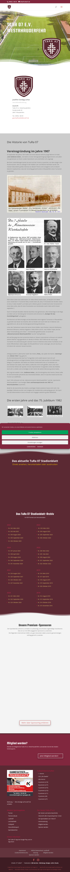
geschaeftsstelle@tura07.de (20, 118)
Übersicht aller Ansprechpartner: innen (50, 816)
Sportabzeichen (13, 830)
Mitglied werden (43, 824)
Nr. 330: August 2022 (44, 557)
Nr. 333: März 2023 (43, 528)
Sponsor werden (43, 827)
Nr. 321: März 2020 (14, 596)
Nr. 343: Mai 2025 (13, 531)
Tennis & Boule (12, 816)
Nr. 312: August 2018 (44, 596)
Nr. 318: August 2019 (44, 580)
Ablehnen (35, 437)
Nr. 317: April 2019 (43, 576)
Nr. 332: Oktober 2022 (44, 563)
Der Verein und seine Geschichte (48, 813)
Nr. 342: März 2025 (14, 528)
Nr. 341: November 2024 (15, 563)
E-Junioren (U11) (43, 793)
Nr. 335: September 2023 (45, 534)
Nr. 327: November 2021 (15, 583)
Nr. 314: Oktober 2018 (44, 602)
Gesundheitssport (13, 827)
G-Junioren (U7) (42, 799)
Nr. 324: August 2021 (14, 573)
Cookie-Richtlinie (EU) (21, 853)
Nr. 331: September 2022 (45, 560)
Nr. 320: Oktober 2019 (44, 586)
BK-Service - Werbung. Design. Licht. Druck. (45, 863)
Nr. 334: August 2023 (44, 531)
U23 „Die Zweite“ (43, 776)
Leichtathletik (12, 821)
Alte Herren (41, 779)
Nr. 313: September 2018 (45, 599)
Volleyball (11, 824)
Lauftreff (10, 819)
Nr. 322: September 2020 (15, 599)
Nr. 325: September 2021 (15, 576)
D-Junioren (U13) (43, 790)
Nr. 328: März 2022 (43, 551)
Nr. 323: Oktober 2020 (14, 602)
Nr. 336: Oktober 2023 (44, 538)
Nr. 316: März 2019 (43, 573)
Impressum (40, 446)
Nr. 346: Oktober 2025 (14, 541)
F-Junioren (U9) (42, 796)
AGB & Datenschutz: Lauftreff (40, 850)
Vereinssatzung (42, 821)
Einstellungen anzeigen (35, 442)
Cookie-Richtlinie (31, 446)
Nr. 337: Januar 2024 (14, 551)
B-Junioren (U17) (43, 785)
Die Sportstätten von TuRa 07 (47, 819)
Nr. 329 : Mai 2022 (43, 554)
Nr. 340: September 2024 (15, 560)
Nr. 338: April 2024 (13, 554)
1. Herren (41, 773)
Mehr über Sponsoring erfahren (35, 722)
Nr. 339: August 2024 (14, 557)
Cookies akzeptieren (35, 432)
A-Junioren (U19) (43, 782)
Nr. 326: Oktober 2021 (14, 580)
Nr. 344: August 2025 (14, 534)
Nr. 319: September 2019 (45, 583)
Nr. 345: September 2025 (15, 538)
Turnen (10, 813)
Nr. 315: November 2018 (45, 605)
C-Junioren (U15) (43, 788)
